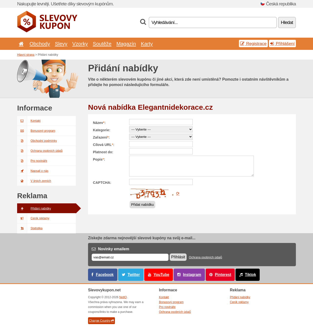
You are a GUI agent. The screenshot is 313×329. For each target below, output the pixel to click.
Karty (147, 43)
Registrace (253, 43)
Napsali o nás (32, 171)
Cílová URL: (103, 145)
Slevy (61, 43)
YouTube (161, 275)
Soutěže (102, 43)
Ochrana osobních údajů (40, 151)
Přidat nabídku (142, 205)
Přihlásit (178, 257)
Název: (99, 123)
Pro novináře (32, 161)
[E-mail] (130, 257)
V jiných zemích (34, 181)
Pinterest (223, 275)
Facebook (105, 275)
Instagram (192, 275)
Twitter (134, 275)
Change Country (101, 320)
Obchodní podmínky (37, 141)
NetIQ (123, 297)
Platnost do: (103, 152)
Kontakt (29, 121)
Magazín (126, 43)
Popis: (99, 159)
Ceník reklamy (33, 218)
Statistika (30, 228)
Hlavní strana (25, 54)
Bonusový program (36, 131)
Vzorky (80, 43)
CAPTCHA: (102, 183)
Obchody (40, 43)
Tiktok (250, 275)
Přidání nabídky (34, 208)
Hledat (287, 22)
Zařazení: (101, 137)
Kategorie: (101, 130)
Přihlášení (282, 43)
